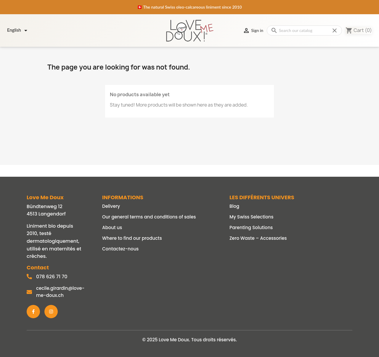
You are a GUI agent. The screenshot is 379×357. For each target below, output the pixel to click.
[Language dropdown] (18, 30)
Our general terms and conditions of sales (149, 217)
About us (112, 227)
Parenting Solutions (251, 227)
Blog (234, 206)
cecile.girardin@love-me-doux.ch (60, 291)
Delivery (111, 206)
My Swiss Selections (251, 217)
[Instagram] (51, 311)
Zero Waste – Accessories (258, 238)
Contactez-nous (120, 249)
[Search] (304, 30)
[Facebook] (33, 311)
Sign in (253, 30)
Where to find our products (132, 238)
